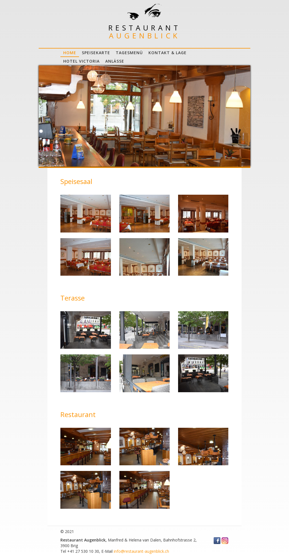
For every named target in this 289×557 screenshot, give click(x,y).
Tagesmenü (129, 52)
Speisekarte (96, 52)
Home (69, 52)
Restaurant (144, 27)
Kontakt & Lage (167, 52)
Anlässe (114, 61)
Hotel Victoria (81, 61)
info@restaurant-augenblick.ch (141, 551)
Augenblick (144, 35)
